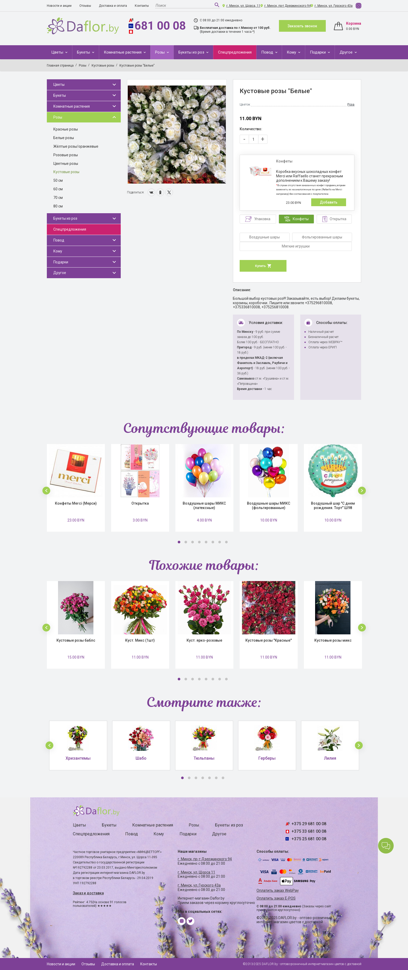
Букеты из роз (191, 52)
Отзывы (85, 6)
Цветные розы (65, 163)
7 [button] (219, 542)
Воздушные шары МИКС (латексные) (204, 505)
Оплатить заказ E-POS (276, 898)
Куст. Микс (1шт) (140, 640)
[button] (46, 490)
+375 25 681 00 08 (308, 838)
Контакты (142, 6)
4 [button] (199, 542)
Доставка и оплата (113, 6)
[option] (176, 132)
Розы (160, 52)
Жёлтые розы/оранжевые (75, 146)
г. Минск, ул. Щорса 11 (196, 872)
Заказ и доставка (88, 893)
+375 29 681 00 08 (308, 823)
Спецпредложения (235, 52)
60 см (58, 189)
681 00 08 (160, 25)
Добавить (328, 202)
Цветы (57, 52)
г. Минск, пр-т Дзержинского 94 (287, 6)
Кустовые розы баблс (75, 640)
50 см (58, 180)
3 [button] (192, 542)
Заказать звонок (302, 26)
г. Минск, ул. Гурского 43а (334, 6)
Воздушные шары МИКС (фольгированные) (268, 505)
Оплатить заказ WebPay (278, 890)
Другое (347, 52)
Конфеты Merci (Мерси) (76, 503)
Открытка (140, 503)
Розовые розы (65, 155)
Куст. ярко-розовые (204, 640)
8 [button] (226, 542)
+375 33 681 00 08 (308, 831)
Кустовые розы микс (333, 640)
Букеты (84, 52)
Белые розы (63, 138)
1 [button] (179, 542)
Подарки (318, 52)
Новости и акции (59, 6)
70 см (58, 198)
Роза (350, 104)
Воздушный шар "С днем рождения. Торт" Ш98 (333, 505)
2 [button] (185, 542)
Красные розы (65, 129)
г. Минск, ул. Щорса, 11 (243, 6)
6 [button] (213, 542)
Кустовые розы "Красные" (268, 640)
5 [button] (206, 542)
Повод (267, 52)
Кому (292, 52)
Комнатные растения (123, 52)
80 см (58, 206)
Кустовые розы (66, 172)
